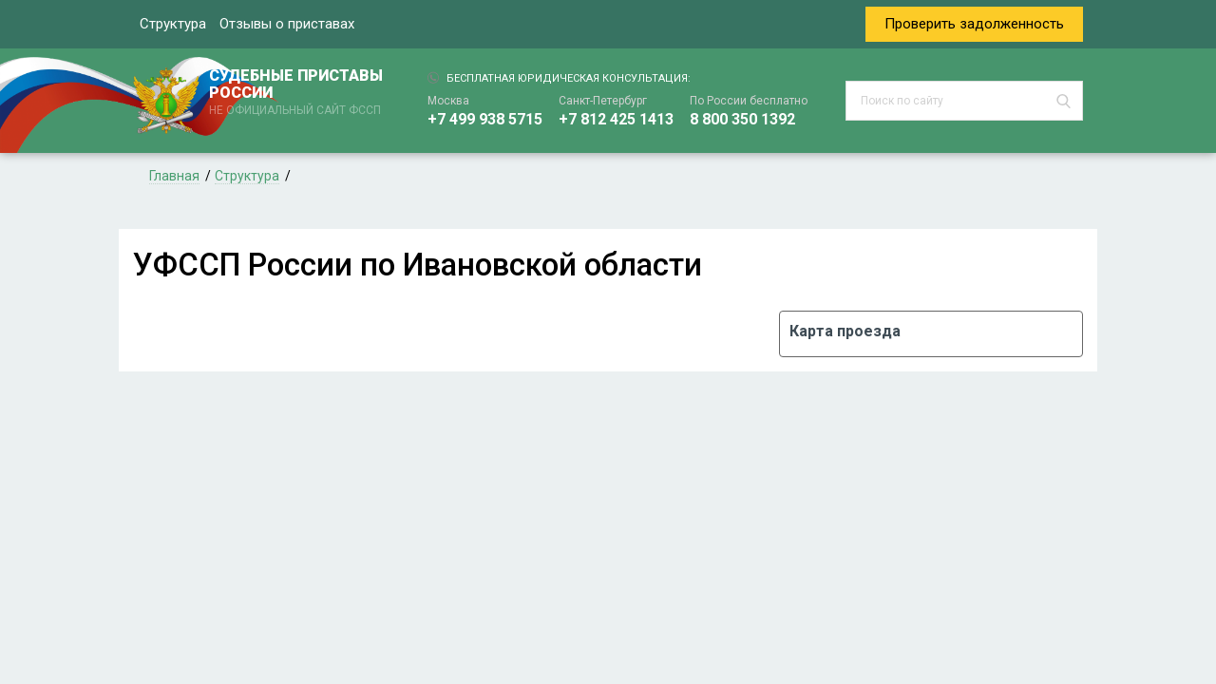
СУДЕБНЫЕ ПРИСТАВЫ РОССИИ (299, 93)
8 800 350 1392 (742, 119)
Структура (173, 23)
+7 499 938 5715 (485, 119)
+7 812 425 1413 (616, 119)
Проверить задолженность (974, 23)
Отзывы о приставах (286, 23)
